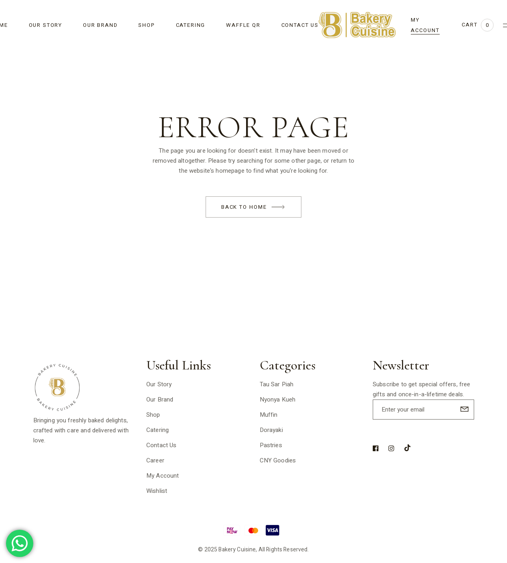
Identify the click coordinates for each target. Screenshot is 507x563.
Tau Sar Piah (277, 384)
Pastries (271, 445)
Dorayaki (271, 430)
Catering (157, 430)
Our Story (159, 384)
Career (155, 460)
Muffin (269, 414)
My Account (162, 475)
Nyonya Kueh (278, 399)
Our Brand (159, 399)
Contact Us (161, 445)
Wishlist (156, 490)
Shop (153, 414)
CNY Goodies (278, 460)
